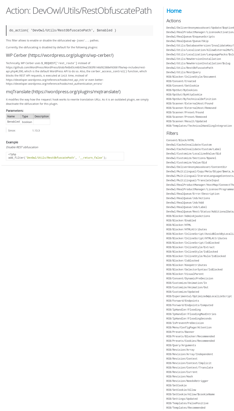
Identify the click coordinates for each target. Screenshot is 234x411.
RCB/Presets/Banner (180, 332)
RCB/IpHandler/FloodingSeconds (189, 318)
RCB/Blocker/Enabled (181, 220)
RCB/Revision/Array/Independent (189, 354)
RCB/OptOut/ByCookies (182, 90)
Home (173, 10)
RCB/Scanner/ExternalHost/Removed (191, 108)
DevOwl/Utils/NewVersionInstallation (193, 59)
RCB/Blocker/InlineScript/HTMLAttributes (196, 238)
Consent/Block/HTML (180, 140)
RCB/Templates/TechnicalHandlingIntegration (199, 126)
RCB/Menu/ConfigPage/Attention (189, 327)
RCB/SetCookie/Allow (181, 390)
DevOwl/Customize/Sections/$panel (191, 158)
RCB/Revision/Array (180, 350)
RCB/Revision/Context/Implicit (189, 363)
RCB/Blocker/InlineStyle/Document (191, 77)
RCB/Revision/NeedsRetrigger (187, 381)
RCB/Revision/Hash (179, 376)
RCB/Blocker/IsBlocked (182, 260)
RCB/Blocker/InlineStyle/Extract (190, 247)
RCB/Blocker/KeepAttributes (186, 265)
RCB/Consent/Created (181, 81)
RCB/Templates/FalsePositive (187, 403)
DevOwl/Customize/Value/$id (186, 162)
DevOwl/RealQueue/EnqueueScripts (190, 36)
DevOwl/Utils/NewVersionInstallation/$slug (198, 63)
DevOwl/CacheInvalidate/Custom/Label (193, 149)
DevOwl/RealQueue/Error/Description (193, 194)
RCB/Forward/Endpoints (182, 301)
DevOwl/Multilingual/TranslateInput (193, 180)
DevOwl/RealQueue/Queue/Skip (187, 41)
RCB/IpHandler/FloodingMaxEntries (191, 314)
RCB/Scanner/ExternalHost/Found (189, 103)
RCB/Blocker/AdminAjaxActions (188, 216)
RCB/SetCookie (176, 385)
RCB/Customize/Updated (182, 292)
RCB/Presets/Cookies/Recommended (190, 341)
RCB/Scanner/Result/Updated (186, 121)
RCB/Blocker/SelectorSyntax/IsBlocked (194, 269)
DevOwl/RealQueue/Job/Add (185, 202)
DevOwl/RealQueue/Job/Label (186, 207)
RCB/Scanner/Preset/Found (185, 112)
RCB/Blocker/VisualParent (185, 274)
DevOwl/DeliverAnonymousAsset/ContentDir (196, 167)
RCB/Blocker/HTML (178, 225)
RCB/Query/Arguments (181, 345)
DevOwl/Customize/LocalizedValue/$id (193, 153)
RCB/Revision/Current (182, 372)
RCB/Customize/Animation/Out (187, 287)
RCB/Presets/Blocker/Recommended (190, 336)
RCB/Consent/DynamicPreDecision (189, 278)
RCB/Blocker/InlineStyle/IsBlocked (192, 252)
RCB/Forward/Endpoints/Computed (189, 305)
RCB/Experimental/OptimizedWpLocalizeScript (199, 296)
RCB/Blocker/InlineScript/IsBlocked (193, 243)
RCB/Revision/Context (182, 358)
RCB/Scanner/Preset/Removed (186, 117)
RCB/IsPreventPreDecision (185, 323)
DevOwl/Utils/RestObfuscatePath (189, 68)
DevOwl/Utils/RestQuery (183, 72)
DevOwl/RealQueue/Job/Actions (188, 198)
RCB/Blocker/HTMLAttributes (186, 229)
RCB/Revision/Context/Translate (189, 367)
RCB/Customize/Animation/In (186, 283)
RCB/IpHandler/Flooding (183, 309)
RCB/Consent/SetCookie (182, 85)
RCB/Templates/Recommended (185, 408)
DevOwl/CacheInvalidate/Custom (189, 145)
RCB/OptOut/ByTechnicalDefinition (191, 99)
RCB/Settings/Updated (182, 399)
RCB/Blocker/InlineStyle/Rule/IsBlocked (196, 256)
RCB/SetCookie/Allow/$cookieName (190, 394)
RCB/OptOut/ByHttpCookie (184, 94)
